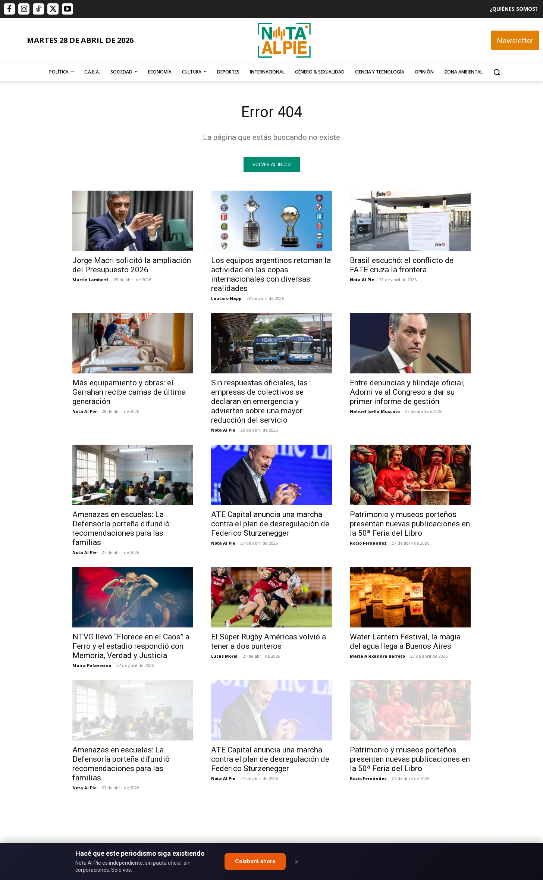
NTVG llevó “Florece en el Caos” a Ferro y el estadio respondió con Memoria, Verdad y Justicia (130, 646)
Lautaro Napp (226, 298)
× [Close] (297, 861)
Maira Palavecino (91, 665)
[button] (497, 72)
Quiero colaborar (505, 739)
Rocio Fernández (368, 543)
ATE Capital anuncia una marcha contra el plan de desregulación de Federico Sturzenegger (270, 524)
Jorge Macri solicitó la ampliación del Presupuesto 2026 (131, 265)
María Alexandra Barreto (377, 656)
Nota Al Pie (362, 279)
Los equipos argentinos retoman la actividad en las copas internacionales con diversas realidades (271, 274)
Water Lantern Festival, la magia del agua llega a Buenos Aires (405, 641)
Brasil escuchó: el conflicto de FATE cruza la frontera (401, 265)
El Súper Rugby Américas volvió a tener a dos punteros (268, 641)
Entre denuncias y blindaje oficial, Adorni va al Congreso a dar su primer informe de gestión (407, 392)
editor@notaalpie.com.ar (239, 839)
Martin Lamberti (90, 279)
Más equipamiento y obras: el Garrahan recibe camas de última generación (129, 392)
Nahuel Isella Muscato (375, 411)
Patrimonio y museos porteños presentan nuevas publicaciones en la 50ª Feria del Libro (410, 524)
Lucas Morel (224, 656)
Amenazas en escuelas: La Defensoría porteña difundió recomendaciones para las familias (121, 528)
